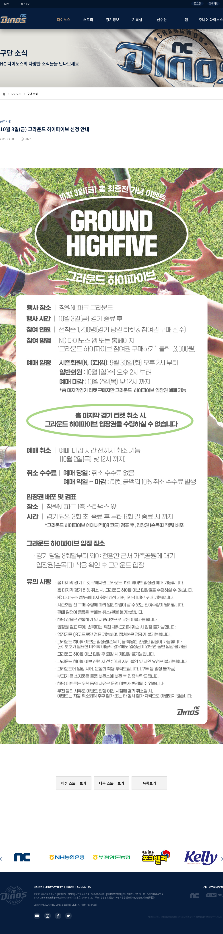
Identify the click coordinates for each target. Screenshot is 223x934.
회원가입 (214, 4)
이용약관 (38, 886)
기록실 (137, 19)
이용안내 (70, 886)
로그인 (197, 4)
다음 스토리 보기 (111, 783)
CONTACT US (84, 886)
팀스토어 (25, 4)
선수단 (162, 19)
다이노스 (63, 19)
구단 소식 (32, 94)
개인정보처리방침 (213, 887)
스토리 (88, 19)
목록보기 (149, 783)
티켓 (6, 4)
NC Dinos (13, 18)
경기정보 (112, 19)
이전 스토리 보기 (73, 783)
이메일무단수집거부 (54, 886)
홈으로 (3, 94)
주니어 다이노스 (211, 19)
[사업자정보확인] (114, 894)
